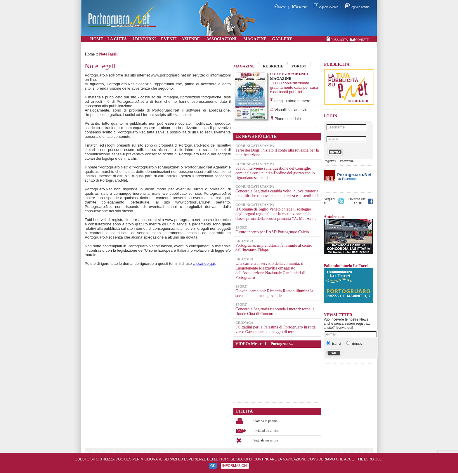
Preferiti (299, 7)
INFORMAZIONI (235, 466)
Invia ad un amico (266, 431)
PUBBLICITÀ (339, 39)
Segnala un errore (266, 440)
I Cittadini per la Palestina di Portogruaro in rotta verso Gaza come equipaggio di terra (275, 329)
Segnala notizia (357, 7)
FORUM (299, 66)
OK (212, 466)
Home (279, 7)
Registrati (330, 161)
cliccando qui (204, 263)
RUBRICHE (273, 66)
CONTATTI (362, 39)
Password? (347, 161)
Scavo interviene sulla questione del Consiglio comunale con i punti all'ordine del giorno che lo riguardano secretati (275, 173)
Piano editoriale (287, 118)
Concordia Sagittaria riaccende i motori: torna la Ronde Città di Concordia (275, 311)
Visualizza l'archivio (290, 109)
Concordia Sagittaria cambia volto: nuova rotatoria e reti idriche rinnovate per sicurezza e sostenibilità (277, 193)
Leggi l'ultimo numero (292, 101)
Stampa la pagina (266, 421)
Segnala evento (326, 7)
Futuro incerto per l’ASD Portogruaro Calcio (272, 232)
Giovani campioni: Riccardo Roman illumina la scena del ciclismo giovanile (274, 293)
